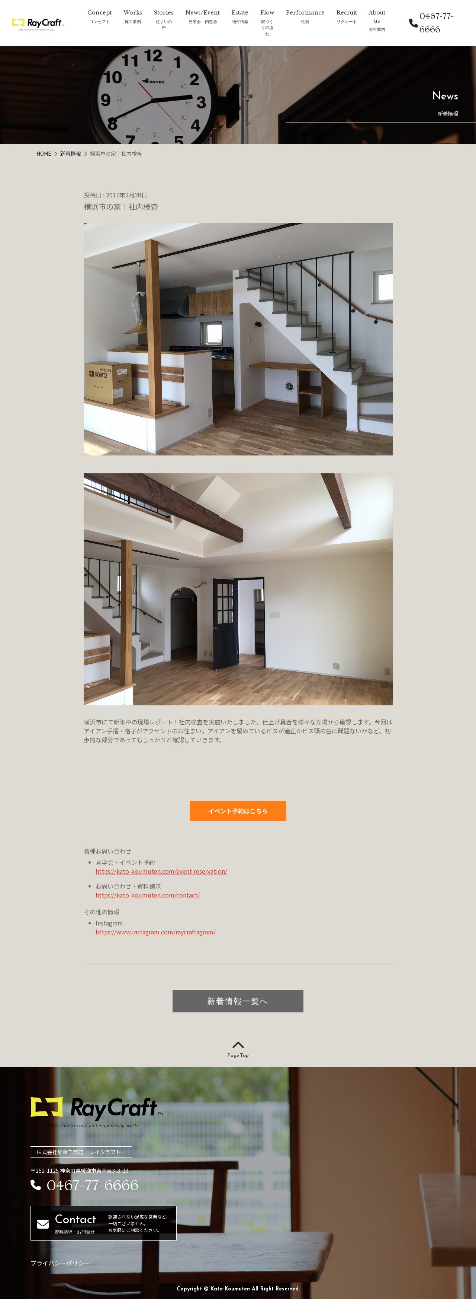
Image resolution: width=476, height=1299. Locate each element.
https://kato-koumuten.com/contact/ (148, 894)
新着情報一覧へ (238, 1001)
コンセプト (99, 21)
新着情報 (71, 153)
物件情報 (240, 21)
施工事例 (133, 21)
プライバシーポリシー (60, 1262)
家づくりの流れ (267, 28)
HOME (44, 153)
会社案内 (377, 29)
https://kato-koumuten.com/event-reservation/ (161, 871)
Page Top (238, 1050)
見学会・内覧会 (203, 21)
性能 (305, 21)
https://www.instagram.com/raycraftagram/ (156, 931)
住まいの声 (164, 25)
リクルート (347, 21)
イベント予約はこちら (238, 810)
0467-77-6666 (431, 23)
